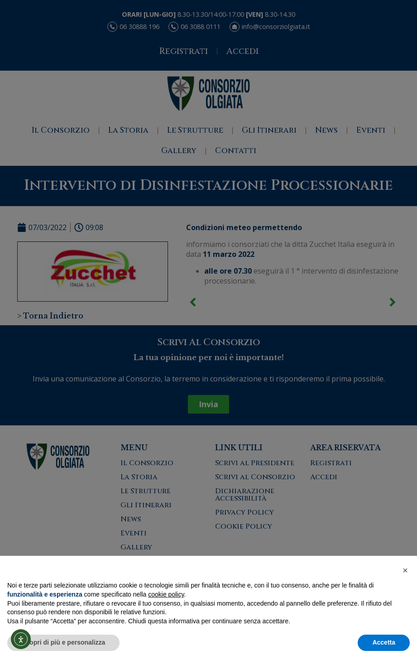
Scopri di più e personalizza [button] (63, 642)
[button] (405, 570)
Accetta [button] (383, 642)
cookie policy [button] (166, 594)
